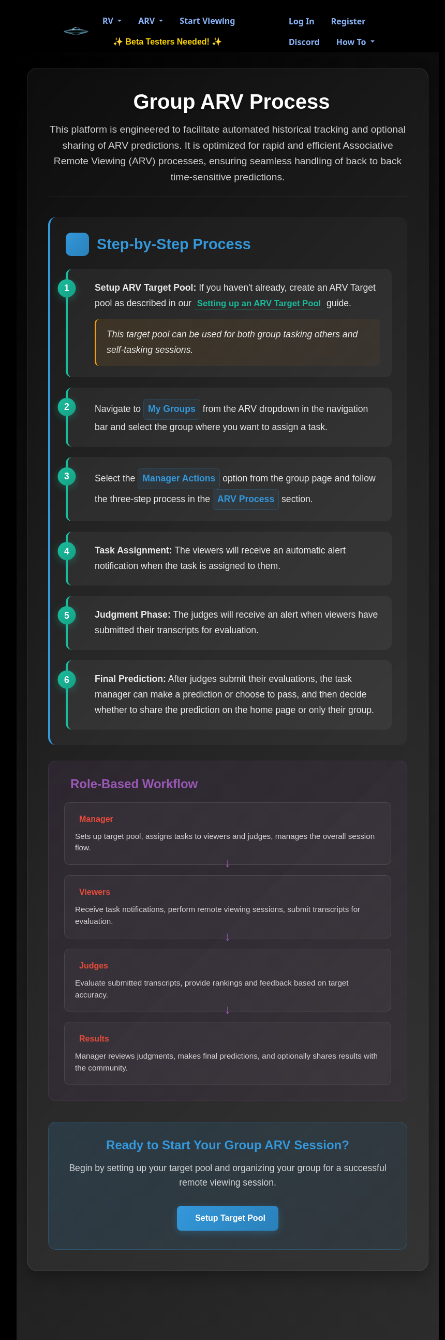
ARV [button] (147, 20)
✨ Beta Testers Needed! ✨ (167, 41)
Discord (304, 42)
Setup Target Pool (230, 1233)
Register (348, 21)
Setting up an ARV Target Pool (264, 305)
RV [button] (108, 20)
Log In (302, 21)
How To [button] (352, 42)
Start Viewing (207, 20)
